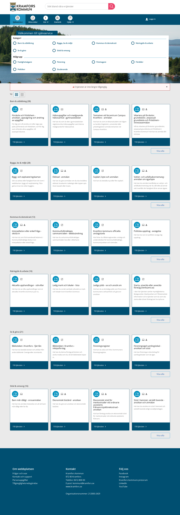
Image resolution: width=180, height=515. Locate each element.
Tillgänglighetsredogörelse (25, 483)
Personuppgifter (20, 480)
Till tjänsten (17, 142)
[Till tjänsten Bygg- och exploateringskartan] (27, 176)
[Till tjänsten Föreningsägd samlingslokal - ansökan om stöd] (151, 346)
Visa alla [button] (160, 151)
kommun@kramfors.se (83, 483)
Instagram (124, 476)
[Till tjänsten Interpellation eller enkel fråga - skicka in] (29, 231)
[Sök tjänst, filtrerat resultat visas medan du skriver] (80, 6)
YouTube (123, 486)
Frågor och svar (19, 473)
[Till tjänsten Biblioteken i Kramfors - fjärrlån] (27, 345)
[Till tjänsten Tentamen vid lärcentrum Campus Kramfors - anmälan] (110, 115)
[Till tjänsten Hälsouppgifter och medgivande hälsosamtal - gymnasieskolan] (70, 115)
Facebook (123, 473)
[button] (31, 62)
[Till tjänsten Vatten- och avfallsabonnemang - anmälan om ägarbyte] (151, 177)
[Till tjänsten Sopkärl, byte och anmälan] (106, 176)
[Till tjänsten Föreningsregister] (102, 345)
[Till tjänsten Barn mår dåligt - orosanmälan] (27, 399)
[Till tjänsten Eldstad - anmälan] (62, 176)
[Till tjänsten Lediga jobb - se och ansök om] (108, 284)
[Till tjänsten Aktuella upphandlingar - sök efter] (29, 284)
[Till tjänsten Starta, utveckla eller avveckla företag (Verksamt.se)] (151, 285)
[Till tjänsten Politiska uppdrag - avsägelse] (148, 230)
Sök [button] (111, 6)
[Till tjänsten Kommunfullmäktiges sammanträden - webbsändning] (70, 231)
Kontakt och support (22, 476)
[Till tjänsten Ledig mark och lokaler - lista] (67, 284)
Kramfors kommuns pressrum (133, 480)
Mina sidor (33, 19)
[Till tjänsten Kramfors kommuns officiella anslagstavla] (110, 231)
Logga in (151, 19)
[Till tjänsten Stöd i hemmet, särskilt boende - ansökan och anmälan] (151, 400)
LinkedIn (123, 483)
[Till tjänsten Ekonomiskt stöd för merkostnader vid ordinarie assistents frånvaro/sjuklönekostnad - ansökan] (110, 404)
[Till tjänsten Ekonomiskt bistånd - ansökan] (68, 399)
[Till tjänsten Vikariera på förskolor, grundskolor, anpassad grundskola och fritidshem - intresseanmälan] (151, 118)
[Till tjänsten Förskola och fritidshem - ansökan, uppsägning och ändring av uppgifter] (29, 116)
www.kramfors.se (74, 486)
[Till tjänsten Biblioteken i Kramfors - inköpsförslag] (70, 346)
